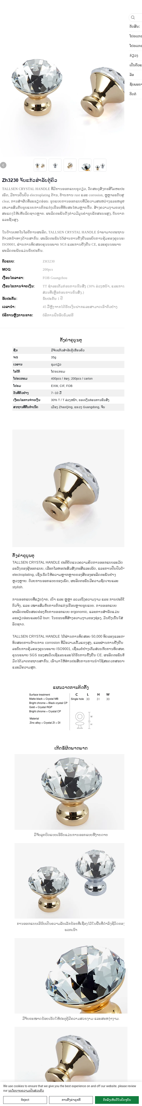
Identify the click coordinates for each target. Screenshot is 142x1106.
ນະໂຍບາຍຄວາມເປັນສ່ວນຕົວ (26, 1090)
